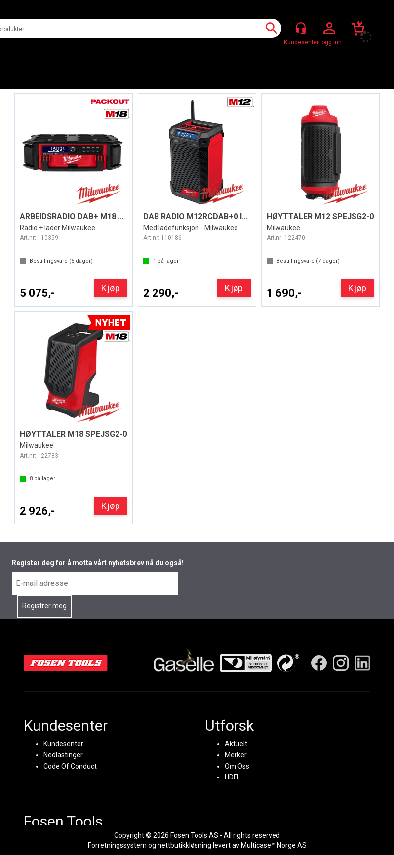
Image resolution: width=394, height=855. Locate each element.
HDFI (231, 777)
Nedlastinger (63, 755)
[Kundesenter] (300, 28)
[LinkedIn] (362, 663)
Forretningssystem (117, 845)
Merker (236, 755)
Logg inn (329, 29)
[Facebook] (319, 663)
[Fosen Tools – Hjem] (66, 663)
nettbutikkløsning (184, 845)
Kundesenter (63, 744)
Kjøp (110, 288)
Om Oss (237, 766)
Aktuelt (236, 744)
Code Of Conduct (70, 766)
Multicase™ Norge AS (274, 845)
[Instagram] (341, 663)
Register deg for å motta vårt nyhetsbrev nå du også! (98, 563)
